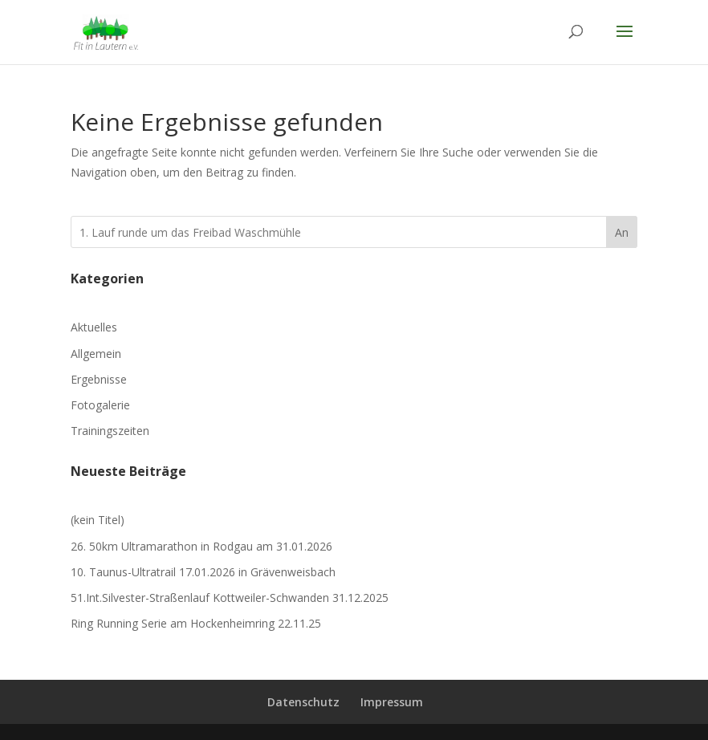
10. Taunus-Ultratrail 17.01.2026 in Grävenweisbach (203, 571)
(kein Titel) (97, 519)
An (622, 232)
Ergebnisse (99, 379)
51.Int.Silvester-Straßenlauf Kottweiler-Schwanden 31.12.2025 (230, 597)
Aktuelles (94, 327)
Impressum (391, 702)
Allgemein (96, 353)
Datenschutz (303, 702)
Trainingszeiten (110, 430)
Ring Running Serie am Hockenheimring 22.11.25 (196, 623)
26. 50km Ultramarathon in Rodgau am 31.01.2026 (201, 546)
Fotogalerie (100, 405)
